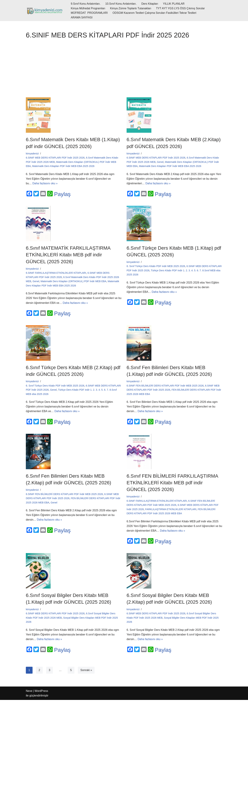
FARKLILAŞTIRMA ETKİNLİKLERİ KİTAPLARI (170, 509)
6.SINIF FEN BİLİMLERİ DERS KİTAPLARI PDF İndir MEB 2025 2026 (165, 385)
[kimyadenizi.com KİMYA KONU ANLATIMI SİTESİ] (45, 10)
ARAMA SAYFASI (81, 17)
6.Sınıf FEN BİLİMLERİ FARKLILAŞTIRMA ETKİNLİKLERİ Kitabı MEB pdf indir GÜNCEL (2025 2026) (172, 482)
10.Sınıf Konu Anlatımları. (121, 3)
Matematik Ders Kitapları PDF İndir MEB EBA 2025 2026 (63, 166)
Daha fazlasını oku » (45, 183)
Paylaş (62, 194)
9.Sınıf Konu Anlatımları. (86, 3)
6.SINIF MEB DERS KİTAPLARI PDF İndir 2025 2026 (55, 157)
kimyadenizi (32, 153)
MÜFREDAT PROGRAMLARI (89, 12)
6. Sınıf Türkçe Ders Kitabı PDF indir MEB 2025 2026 (156, 266)
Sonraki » (86, 670)
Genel (160, 162)
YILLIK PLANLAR (173, 3)
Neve (29, 690)
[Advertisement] (124, 70)
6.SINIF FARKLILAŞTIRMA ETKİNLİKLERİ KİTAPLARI (56, 272)
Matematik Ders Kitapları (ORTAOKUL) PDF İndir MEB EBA (73, 281)
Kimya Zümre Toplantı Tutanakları (130, 8)
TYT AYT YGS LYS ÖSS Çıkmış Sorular (180, 8)
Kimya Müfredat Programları (88, 8)
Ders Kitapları (149, 3)
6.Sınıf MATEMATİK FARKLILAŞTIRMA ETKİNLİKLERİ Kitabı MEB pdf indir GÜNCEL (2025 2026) (68, 254)
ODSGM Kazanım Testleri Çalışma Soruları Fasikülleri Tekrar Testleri (154, 12)
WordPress (41, 690)
